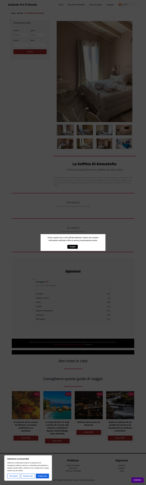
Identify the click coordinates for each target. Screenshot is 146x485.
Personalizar (13, 476)
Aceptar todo (42, 476)
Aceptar (73, 247)
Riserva (134, 477)
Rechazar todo (28, 476)
